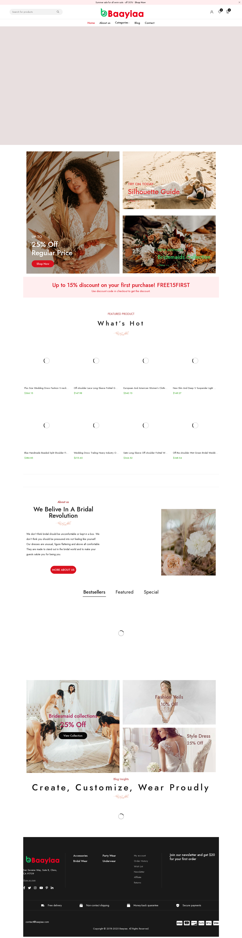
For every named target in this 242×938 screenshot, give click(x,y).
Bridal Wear (80, 862)
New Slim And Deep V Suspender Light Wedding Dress (196, 388)
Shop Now (140, 2)
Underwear (109, 862)
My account (140, 856)
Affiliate (137, 878)
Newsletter (139, 873)
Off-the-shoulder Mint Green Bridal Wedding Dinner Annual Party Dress (196, 454)
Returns (137, 883)
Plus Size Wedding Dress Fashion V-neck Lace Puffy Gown (46, 388)
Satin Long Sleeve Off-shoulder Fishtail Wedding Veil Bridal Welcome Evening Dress (146, 454)
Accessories (80, 857)
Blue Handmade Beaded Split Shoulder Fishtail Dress (46, 454)
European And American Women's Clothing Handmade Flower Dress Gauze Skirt (146, 388)
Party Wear (109, 857)
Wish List (138, 867)
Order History (141, 862)
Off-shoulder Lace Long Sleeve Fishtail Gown (96, 388)
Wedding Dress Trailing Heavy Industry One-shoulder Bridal (96, 454)
